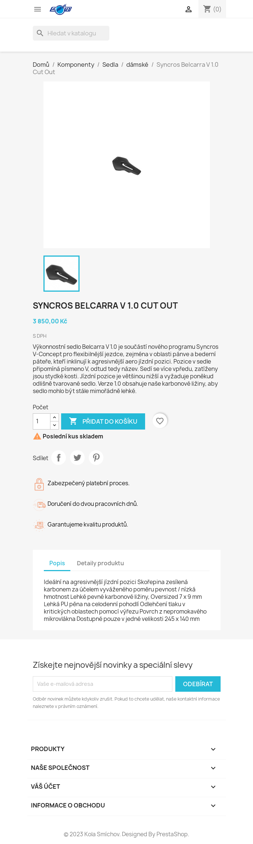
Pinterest (96, 457)
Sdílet (58, 457)
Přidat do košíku (103, 421)
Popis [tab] (57, 563)
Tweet (77, 457)
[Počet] (41, 421)
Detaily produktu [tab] (100, 563)
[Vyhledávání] (71, 33)
